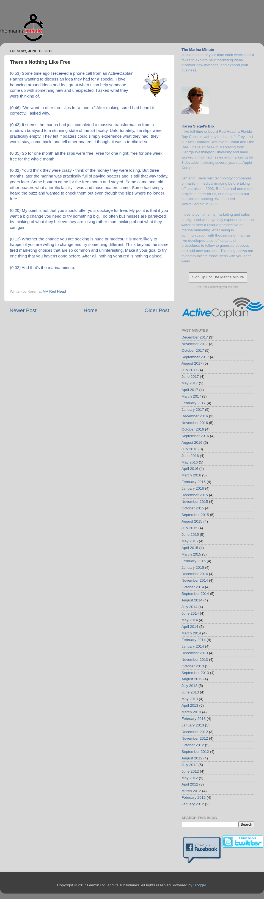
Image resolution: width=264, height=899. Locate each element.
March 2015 (191, 554)
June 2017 (190, 376)
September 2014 (195, 594)
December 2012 (195, 732)
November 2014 (195, 580)
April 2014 (190, 627)
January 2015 (193, 567)
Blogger (199, 885)
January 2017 (193, 409)
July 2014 (189, 607)
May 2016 (190, 462)
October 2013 (193, 666)
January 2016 (193, 488)
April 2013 (190, 705)
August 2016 (192, 442)
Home (90, 310)
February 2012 (194, 797)
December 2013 (195, 653)
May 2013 (190, 699)
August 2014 (192, 600)
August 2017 (192, 363)
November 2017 (195, 344)
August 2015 (192, 521)
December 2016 (195, 416)
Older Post (157, 310)
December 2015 (195, 495)
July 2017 (189, 370)
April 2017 (190, 390)
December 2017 (195, 337)
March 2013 (191, 712)
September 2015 (195, 515)
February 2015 (194, 561)
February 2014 (194, 640)
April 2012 (190, 784)
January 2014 (193, 646)
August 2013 (192, 679)
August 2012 (192, 758)
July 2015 (189, 528)
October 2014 (193, 587)
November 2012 (195, 738)
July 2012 (189, 765)
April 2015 (190, 548)
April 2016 (190, 469)
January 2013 (193, 725)
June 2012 (190, 771)
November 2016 (195, 423)
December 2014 (195, 574)
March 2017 (191, 396)
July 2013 (189, 686)
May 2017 (190, 383)
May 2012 (190, 778)
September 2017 (195, 357)
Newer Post (23, 310)
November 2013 (195, 659)
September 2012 (195, 752)
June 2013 (190, 692)
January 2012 (193, 804)
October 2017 (193, 350)
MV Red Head (54, 291)
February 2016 (194, 482)
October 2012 (193, 745)
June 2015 (190, 534)
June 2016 (190, 456)
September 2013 (195, 673)
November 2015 (195, 502)
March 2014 (191, 633)
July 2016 (189, 449)
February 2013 (194, 719)
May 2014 (190, 620)
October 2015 (193, 508)
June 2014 (190, 613)
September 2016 (195, 436)
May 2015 (190, 541)
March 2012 (191, 791)
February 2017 (194, 403)
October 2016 (193, 429)
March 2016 (191, 475)
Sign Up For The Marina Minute (218, 277)
